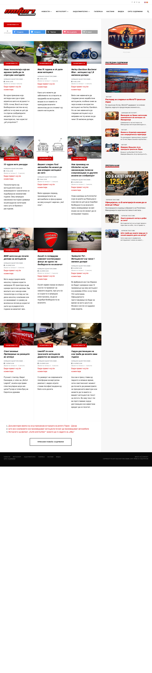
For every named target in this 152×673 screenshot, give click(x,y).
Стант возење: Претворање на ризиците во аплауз (17, 354)
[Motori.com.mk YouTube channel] (139, 2)
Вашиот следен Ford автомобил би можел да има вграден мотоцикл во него (50, 168)
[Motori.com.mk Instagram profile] (137, 2)
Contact (145, 457)
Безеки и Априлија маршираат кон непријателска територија (133, 133)
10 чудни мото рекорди (15, 164)
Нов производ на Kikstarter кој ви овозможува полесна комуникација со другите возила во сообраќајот (84, 170)
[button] (47, 11)
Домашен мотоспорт (129, 113)
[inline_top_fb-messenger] (37, 32)
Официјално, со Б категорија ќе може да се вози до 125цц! (125, 203)
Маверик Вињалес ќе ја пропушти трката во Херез (132, 148)
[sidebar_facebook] (2, 326)
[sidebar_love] (2, 341)
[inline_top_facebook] (20, 32)
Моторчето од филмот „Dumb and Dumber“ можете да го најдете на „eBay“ (41, 432)
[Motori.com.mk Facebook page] (132, 2)
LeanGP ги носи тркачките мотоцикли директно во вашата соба (51, 354)
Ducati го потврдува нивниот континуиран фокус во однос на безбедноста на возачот (50, 260)
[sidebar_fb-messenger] (2, 331)
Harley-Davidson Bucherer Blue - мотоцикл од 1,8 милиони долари (83, 72)
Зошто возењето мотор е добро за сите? (133, 219)
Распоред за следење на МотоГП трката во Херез (125, 100)
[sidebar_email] (2, 346)
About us (138, 457)
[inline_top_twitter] (54, 32)
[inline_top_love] (72, 32)
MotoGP (109, 97)
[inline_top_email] (90, 32)
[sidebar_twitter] (2, 336)
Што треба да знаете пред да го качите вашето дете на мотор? (134, 234)
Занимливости (11, 63)
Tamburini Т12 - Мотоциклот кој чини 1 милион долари (82, 259)
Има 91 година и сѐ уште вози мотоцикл (50, 71)
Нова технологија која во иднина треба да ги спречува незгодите (17, 72)
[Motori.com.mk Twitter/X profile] (134, 2)
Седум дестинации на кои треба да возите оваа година (84, 354)
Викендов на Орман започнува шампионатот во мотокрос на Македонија (134, 117)
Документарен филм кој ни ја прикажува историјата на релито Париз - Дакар (42, 426)
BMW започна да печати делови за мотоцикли (16, 257)
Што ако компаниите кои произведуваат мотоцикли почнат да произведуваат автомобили (48, 429)
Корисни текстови (112, 200)
